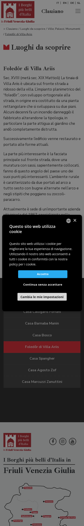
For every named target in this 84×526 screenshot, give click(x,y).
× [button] (74, 220)
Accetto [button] (43, 274)
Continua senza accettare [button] (42, 285)
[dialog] (42, 263)
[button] (42, 297)
